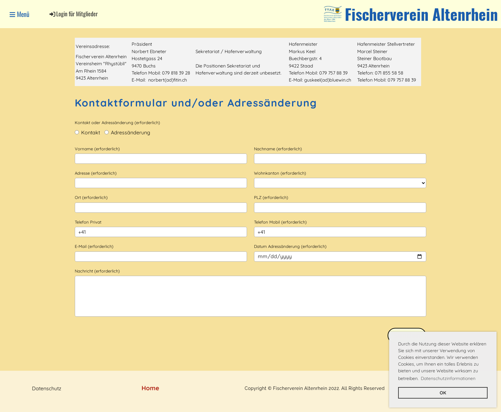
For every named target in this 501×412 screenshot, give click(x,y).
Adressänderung (127, 132)
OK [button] (443, 393)
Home (150, 388)
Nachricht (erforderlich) (97, 270)
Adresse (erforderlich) (96, 173)
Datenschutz (46, 388)
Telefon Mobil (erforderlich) (280, 222)
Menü (19, 14)
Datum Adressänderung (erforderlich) (290, 246)
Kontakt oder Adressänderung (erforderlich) (117, 122)
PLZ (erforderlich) (271, 197)
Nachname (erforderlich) (278, 148)
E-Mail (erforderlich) (94, 246)
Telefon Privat (88, 222)
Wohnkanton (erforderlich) (280, 173)
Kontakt (87, 132)
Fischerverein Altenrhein (421, 14)
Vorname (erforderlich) (97, 148)
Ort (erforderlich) (91, 197)
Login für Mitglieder (73, 14)
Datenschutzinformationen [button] (448, 378)
